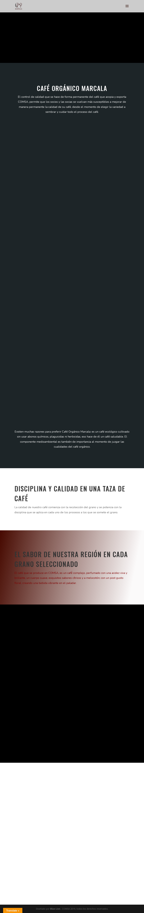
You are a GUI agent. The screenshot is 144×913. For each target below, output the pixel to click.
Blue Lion (55, 908)
